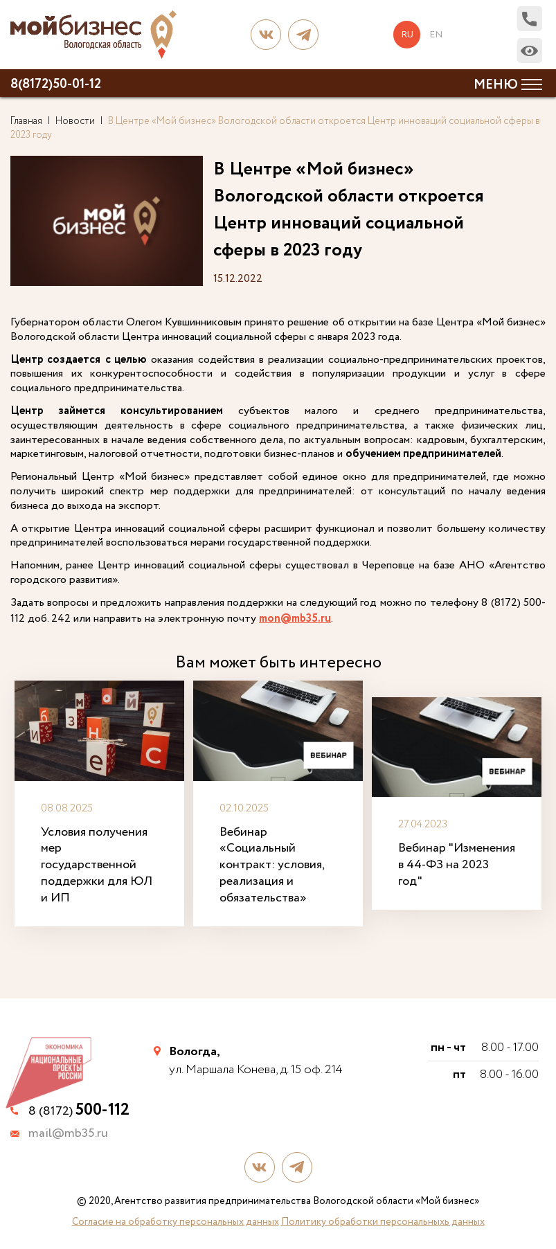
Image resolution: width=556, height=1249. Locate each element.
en (435, 35)
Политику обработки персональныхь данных (383, 1220)
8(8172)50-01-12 (55, 84)
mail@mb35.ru (68, 1132)
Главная (26, 121)
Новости (75, 121)
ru (408, 35)
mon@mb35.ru (295, 619)
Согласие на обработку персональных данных (175, 1220)
